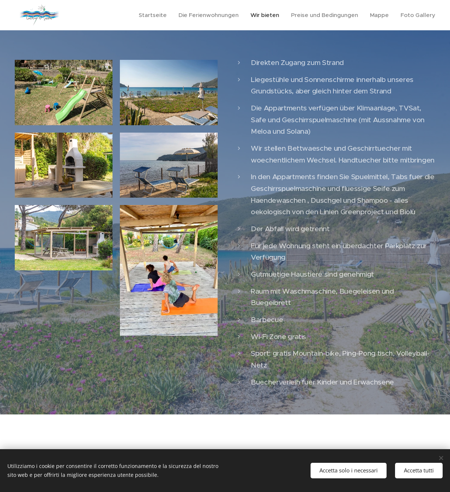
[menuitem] (161, 15)
